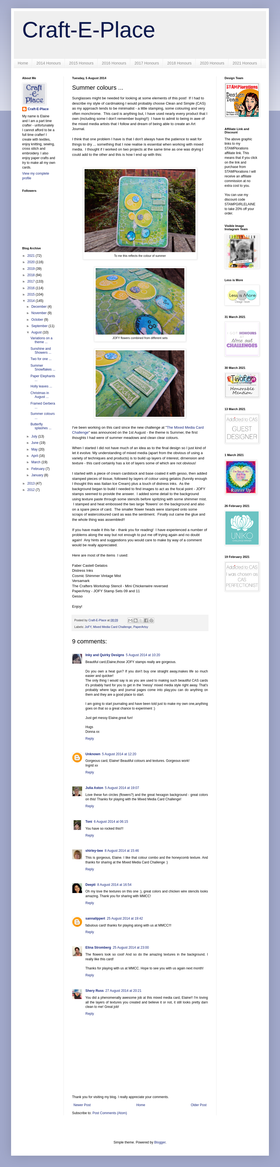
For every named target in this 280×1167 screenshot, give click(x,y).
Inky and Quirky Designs (104, 655)
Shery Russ (94, 991)
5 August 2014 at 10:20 (143, 655)
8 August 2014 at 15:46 (122, 851)
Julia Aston (94, 788)
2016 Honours (114, 63)
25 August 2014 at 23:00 (131, 947)
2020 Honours (212, 63)
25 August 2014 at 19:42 (125, 918)
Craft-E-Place (88, 29)
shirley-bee (94, 851)
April (35, 456)
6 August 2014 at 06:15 (111, 822)
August (37, 332)
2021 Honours (245, 63)
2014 (31, 301)
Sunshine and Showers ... (40, 351)
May (35, 449)
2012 (31, 490)
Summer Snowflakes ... (42, 367)
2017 (31, 281)
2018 (31, 275)
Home (23, 63)
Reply (89, 739)
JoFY (88, 626)
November (39, 313)
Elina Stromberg (98, 947)
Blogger (160, 1142)
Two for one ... (41, 359)
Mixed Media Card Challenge (112, 626)
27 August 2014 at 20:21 (123, 991)
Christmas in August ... (39, 395)
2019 (31, 269)
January (37, 475)
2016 (31, 288)
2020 (31, 262)
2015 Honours (81, 63)
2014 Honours (48, 63)
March (36, 462)
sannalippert (95, 918)
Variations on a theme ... (41, 340)
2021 (31, 256)
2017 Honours (146, 63)
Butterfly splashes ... (41, 426)
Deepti (90, 885)
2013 (31, 483)
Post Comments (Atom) (109, 1113)
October (37, 320)
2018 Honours (179, 63)
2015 (31, 294)
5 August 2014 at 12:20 (119, 754)
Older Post (199, 1105)
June (35, 443)
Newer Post (82, 1105)
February (38, 469)
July (34, 436)
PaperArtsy (140, 626)
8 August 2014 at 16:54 (114, 885)
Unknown (92, 754)
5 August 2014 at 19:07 (122, 788)
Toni (88, 822)
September (40, 326)
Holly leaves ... (41, 386)
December (39, 307)
